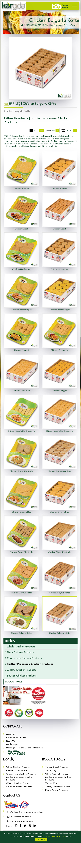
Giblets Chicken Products (20, 669)
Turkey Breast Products (57, 767)
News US (10, 741)
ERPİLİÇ (8, 759)
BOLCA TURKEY (14, 681)
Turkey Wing (51, 783)
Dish (52, 130)
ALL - (36, 130)
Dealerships (12, 744)
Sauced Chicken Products (20, 675)
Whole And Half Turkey (56, 774)
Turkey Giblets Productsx (57, 787)
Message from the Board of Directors (24, 748)
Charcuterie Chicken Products (23, 658)
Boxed (69, 130)
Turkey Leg (50, 770)
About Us (10, 734)
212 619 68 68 (19, 821)
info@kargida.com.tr (18, 817)
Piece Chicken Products (19, 652)
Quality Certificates (16, 737)
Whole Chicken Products (20, 646)
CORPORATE (12, 726)
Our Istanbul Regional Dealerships (24, 812)
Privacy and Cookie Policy (55, 836)
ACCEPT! (41, 839)
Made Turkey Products (56, 790)
